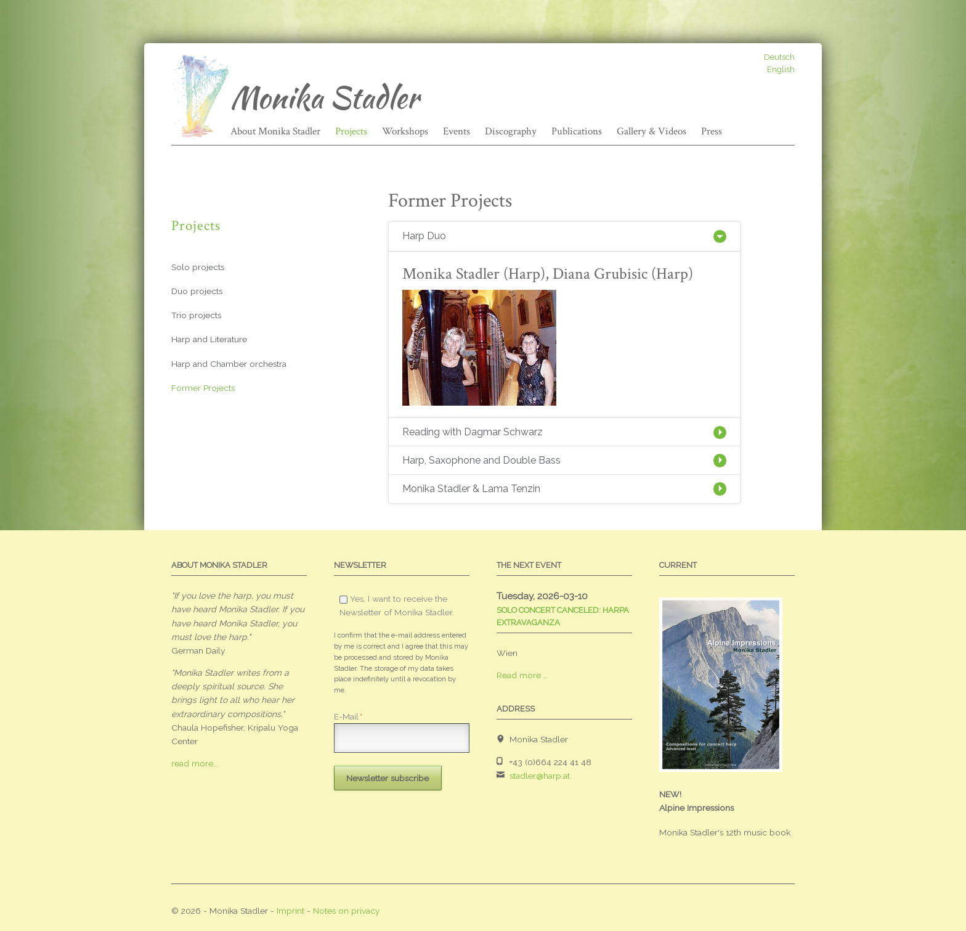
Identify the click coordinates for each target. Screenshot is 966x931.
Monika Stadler (324, 97)
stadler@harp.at (539, 776)
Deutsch (779, 57)
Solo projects (197, 267)
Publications (576, 131)
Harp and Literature (209, 339)
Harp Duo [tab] (424, 236)
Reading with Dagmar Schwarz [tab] (472, 432)
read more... (195, 763)
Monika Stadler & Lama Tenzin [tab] (471, 488)
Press (711, 131)
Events (456, 131)
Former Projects (203, 388)
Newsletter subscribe (387, 778)
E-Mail (348, 716)
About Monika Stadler (275, 131)
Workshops (405, 131)
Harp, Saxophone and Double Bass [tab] (481, 460)
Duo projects (196, 291)
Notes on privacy (346, 911)
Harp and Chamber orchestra (228, 364)
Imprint (290, 911)
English (781, 69)
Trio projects (196, 315)
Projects (351, 131)
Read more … (522, 675)
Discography (511, 131)
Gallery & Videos (651, 131)
